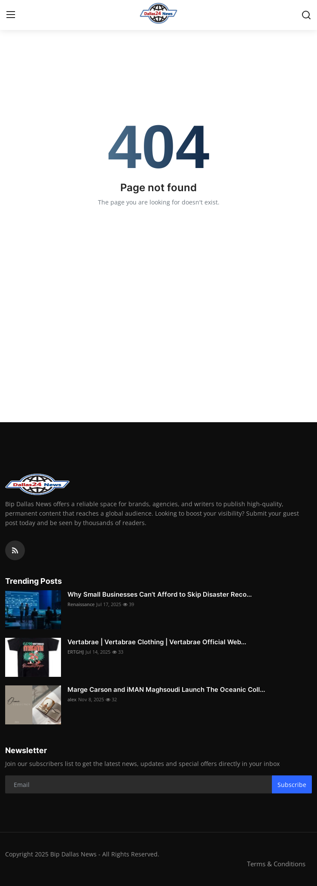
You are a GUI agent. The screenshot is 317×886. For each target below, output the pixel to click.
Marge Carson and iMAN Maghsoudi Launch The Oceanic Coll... (166, 689)
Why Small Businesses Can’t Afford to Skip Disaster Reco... (159, 594)
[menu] (10, 15)
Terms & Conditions (276, 863)
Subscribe (291, 785)
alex (71, 699)
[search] (306, 15)
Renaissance (80, 604)
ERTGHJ (75, 652)
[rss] (15, 550)
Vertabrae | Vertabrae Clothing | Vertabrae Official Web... (156, 642)
